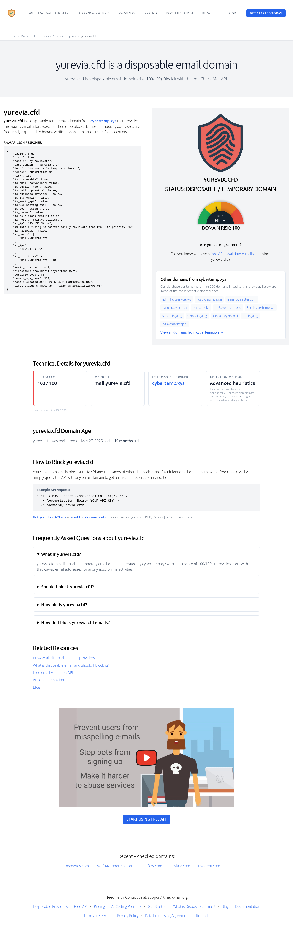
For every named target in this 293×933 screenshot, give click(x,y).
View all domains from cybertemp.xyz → (191, 332)
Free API (80, 906)
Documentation (179, 13)
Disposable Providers (36, 36)
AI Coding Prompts (94, 13)
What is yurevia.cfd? (61, 554)
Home (11, 36)
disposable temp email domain (55, 120)
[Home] (11, 13)
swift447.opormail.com (115, 865)
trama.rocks (201, 307)
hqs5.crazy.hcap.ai (209, 299)
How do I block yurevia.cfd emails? (75, 622)
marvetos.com (77, 865)
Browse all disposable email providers (64, 657)
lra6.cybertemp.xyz (228, 307)
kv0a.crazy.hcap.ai (174, 324)
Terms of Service (97, 915)
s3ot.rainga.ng (172, 316)
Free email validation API (48, 13)
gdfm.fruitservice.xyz (176, 299)
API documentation (48, 679)
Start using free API (146, 819)
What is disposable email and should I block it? (71, 665)
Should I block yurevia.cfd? (67, 586)
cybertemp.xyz (66, 36)
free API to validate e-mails (232, 253)
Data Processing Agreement (167, 915)
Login (232, 13)
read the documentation (90, 517)
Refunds (202, 915)
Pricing (151, 13)
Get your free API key (49, 517)
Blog (206, 13)
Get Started (157, 906)
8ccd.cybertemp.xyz (261, 307)
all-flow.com (152, 865)
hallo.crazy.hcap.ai (174, 307)
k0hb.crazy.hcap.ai (225, 316)
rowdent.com (209, 865)
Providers (127, 13)
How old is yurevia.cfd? (64, 604)
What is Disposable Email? (194, 906)
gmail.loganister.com (241, 299)
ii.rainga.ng (250, 316)
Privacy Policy (127, 915)
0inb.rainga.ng (197, 316)
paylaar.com (180, 865)
